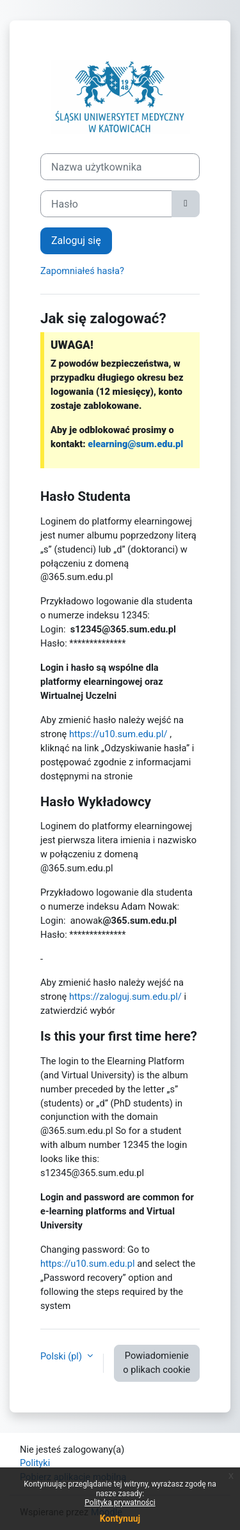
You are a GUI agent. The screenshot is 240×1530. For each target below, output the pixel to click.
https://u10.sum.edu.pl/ (118, 734)
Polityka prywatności (119, 1502)
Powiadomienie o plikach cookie (156, 1362)
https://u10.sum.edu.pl (87, 1263)
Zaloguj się (76, 240)
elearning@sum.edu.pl (135, 444)
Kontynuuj (120, 1518)
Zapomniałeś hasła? (82, 271)
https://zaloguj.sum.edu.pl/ (125, 996)
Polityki (35, 1463)
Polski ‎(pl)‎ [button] (62, 1356)
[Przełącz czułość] (186, 203)
